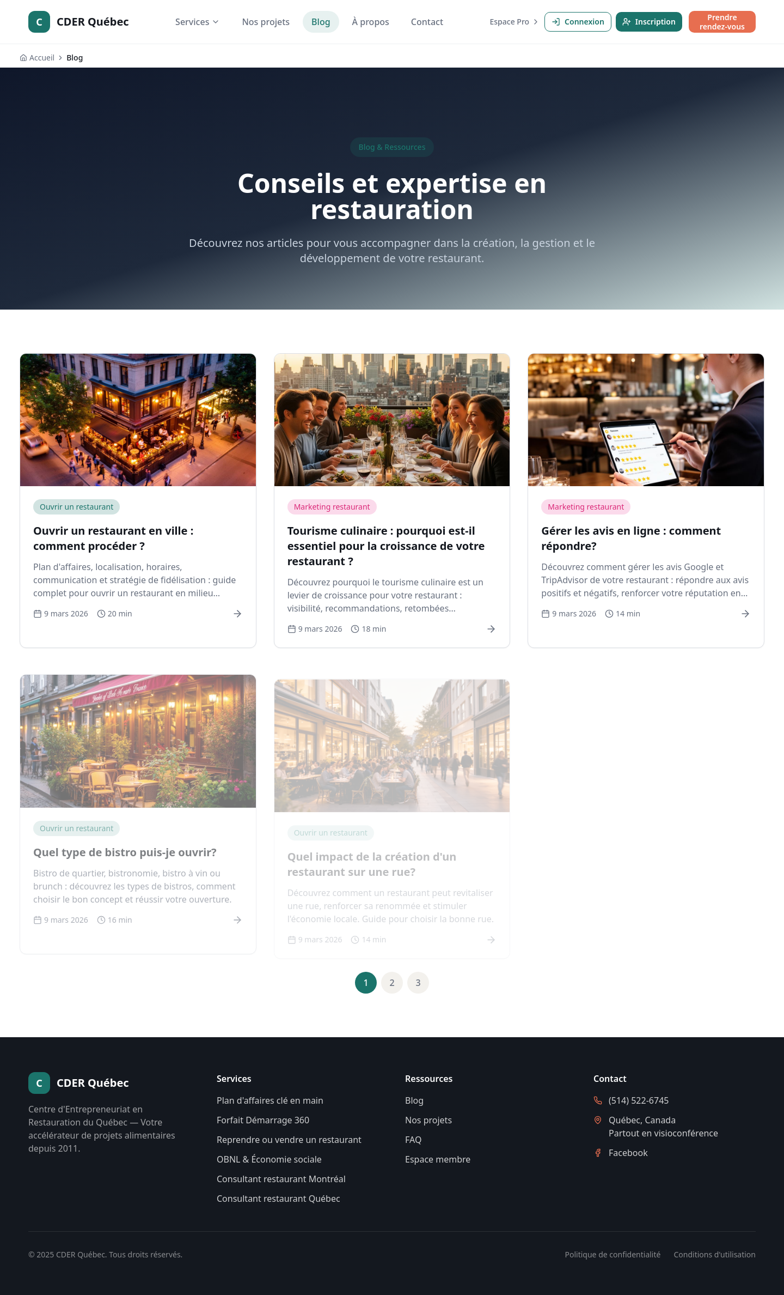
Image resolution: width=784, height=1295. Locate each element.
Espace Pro (515, 21)
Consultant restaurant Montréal (281, 1179)
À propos (370, 22)
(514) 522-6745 (639, 1100)
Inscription (649, 21)
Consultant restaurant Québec (278, 1199)
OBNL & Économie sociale (269, 1159)
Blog (320, 22)
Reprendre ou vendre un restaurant (289, 1140)
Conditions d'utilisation (714, 1254)
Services (197, 22)
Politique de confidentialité (613, 1254)
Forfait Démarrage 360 (263, 1120)
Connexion (578, 21)
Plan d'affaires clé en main (270, 1100)
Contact (427, 22)
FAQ (413, 1140)
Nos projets (266, 22)
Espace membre (437, 1159)
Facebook (628, 1153)
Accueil (37, 57)
